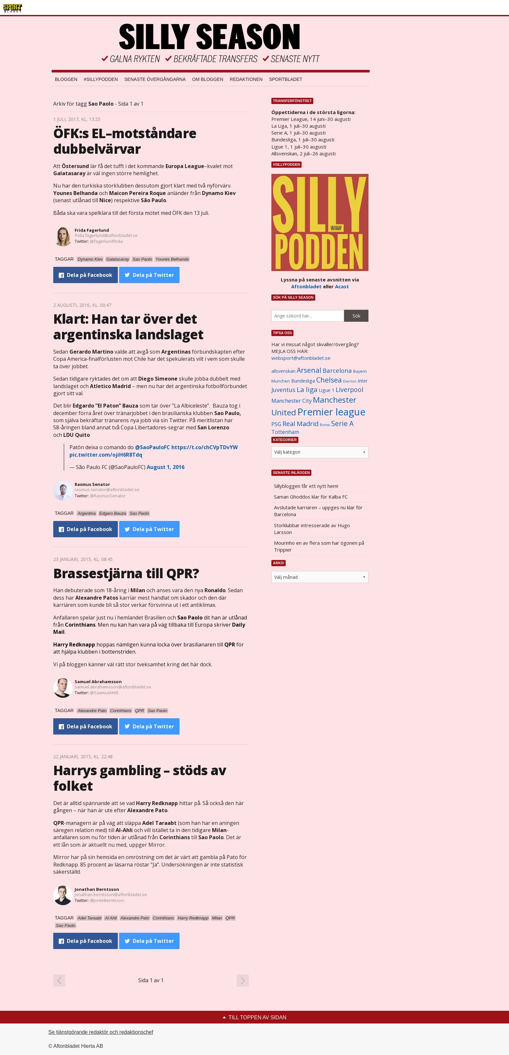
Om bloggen (207, 79)
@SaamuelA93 (104, 693)
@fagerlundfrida (106, 241)
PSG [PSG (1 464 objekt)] (276, 424)
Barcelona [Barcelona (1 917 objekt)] (337, 370)
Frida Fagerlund (92, 230)
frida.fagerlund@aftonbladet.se (106, 235)
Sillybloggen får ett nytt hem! (306, 486)
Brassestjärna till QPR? (126, 573)
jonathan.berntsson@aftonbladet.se (111, 894)
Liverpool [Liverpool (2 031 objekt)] (349, 389)
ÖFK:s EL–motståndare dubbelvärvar (124, 141)
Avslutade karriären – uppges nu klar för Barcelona (318, 510)
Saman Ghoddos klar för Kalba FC (311, 496)
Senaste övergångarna (155, 79)
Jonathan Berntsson (97, 889)
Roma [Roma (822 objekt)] (325, 425)
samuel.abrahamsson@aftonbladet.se (113, 687)
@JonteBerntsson (107, 900)
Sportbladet (285, 79)
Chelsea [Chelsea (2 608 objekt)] (329, 379)
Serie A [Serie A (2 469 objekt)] (342, 423)
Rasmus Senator (92, 484)
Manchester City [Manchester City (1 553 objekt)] (291, 400)
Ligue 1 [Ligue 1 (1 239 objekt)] (326, 390)
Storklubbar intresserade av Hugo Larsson (312, 528)
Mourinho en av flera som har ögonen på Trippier (319, 546)
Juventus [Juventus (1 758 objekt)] (283, 390)
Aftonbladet (306, 286)
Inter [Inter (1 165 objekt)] (362, 381)
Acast (342, 286)
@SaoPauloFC (152, 447)
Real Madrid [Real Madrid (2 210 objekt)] (300, 423)
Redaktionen (246, 79)
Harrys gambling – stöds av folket (139, 778)
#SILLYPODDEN (101, 79)
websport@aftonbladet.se (300, 358)
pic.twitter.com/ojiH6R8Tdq (105, 454)
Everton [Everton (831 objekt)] (349, 381)
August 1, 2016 (165, 467)
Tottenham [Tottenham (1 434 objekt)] (285, 432)
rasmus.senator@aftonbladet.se (107, 489)
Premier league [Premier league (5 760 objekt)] (331, 411)
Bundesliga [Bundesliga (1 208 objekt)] (303, 381)
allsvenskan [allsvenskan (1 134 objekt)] (283, 371)
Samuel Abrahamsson (98, 681)
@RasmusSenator (108, 496)
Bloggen (66, 79)
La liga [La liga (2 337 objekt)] (307, 389)
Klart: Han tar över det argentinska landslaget (128, 326)
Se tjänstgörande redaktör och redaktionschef (100, 1032)
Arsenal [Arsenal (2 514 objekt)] (309, 370)
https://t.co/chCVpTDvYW (204, 447)
